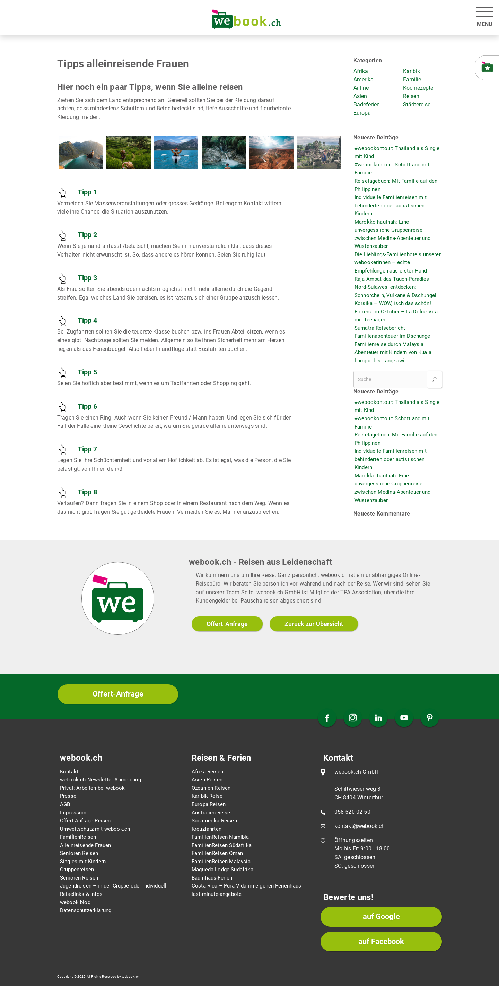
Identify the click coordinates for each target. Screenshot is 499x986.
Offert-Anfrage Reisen (85, 821)
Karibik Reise (207, 796)
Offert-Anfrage (227, 624)
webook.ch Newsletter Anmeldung (100, 780)
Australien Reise (211, 813)
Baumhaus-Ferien (212, 878)
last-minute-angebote (217, 894)
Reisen (411, 96)
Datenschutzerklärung (85, 910)
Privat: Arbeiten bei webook (92, 788)
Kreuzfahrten (206, 829)
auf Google (381, 916)
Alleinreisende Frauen (85, 845)
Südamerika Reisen (214, 821)
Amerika (363, 79)
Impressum (73, 813)
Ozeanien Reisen (211, 788)
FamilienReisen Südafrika (222, 845)
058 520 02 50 (352, 811)
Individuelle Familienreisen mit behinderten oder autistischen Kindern (390, 205)
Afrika (360, 71)
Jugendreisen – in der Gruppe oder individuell (113, 886)
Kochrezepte (418, 88)
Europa (362, 113)
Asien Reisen (207, 780)
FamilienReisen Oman (217, 853)
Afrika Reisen (207, 772)
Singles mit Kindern (83, 861)
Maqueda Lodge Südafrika (222, 869)
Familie (412, 79)
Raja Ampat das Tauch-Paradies (391, 279)
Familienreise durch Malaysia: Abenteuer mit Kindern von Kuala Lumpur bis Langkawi (392, 352)
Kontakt (69, 772)
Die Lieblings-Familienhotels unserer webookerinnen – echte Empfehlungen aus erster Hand (397, 262)
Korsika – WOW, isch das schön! (392, 303)
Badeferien (366, 104)
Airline (361, 88)
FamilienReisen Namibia (220, 837)
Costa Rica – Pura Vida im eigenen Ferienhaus (246, 886)
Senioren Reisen (79, 853)
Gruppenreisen (77, 869)
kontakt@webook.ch (359, 826)
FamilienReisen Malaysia (221, 861)
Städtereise (416, 104)
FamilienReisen (78, 837)
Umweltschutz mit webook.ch (95, 829)
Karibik (411, 71)
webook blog (75, 902)
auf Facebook (381, 941)
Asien (360, 96)
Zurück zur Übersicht (313, 624)
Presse (68, 796)
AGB (65, 804)
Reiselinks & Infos (81, 894)
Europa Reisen (209, 804)
